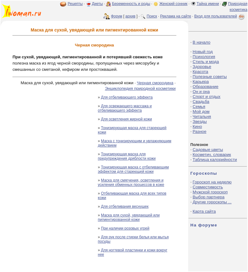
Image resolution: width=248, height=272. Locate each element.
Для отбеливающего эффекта (127, 97)
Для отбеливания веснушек (125, 206)
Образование (205, 86)
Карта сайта (204, 211)
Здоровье (202, 66)
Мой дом (201, 111)
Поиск (152, 16)
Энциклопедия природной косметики (140, 88)
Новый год (202, 51)
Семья (199, 106)
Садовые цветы (208, 149)
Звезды (200, 121)
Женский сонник (173, 4)
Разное (199, 131)
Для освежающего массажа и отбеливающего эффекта (125, 108)
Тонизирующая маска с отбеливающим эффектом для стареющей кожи (133, 169)
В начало (201, 42)
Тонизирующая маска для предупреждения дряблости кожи (127, 156)
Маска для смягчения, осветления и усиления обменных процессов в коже (131, 182)
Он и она (201, 91)
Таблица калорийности (215, 159)
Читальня (202, 116)
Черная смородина (155, 82)
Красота (200, 71)
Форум (116, 16)
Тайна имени (208, 4)
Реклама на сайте (175, 16)
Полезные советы (210, 76)
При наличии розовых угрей (125, 228)
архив (130, 16)
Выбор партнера (208, 197)
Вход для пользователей (220, 16)
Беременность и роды (131, 4)
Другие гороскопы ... (212, 202)
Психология (204, 56)
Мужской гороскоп (210, 192)
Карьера (201, 81)
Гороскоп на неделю (212, 182)
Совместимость (208, 187)
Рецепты (75, 4)
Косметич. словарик (212, 154)
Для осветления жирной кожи (126, 119)
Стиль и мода (206, 61)
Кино (197, 126)
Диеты (97, 4)
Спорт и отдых (206, 96)
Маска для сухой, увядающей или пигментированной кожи (129, 217)
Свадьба (201, 101)
